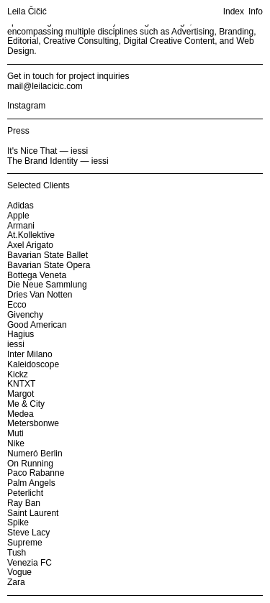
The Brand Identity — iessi (58, 161)
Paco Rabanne (35, 473)
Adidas (20, 206)
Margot (20, 394)
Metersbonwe (33, 423)
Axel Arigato (30, 245)
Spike (18, 522)
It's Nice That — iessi (47, 151)
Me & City (26, 404)
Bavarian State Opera (48, 265)
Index (233, 12)
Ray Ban (23, 503)
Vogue (19, 572)
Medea (20, 414)
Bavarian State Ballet (47, 255)
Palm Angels (31, 483)
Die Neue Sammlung (47, 285)
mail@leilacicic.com (45, 86)
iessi (15, 344)
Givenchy (25, 315)
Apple (18, 216)
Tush (16, 553)
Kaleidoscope (33, 364)
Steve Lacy (28, 533)
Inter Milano (30, 354)
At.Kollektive (31, 235)
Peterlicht (25, 493)
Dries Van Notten (40, 295)
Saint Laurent (32, 513)
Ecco (17, 305)
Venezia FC (29, 563)
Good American (37, 325)
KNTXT (21, 384)
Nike (15, 443)
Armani (21, 226)
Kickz (17, 374)
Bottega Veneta (36, 275)
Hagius (20, 334)
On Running (30, 464)
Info (255, 12)
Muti (15, 433)
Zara (16, 582)
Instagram (26, 106)
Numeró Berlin (35, 453)
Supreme (24, 543)
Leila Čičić (27, 12)
